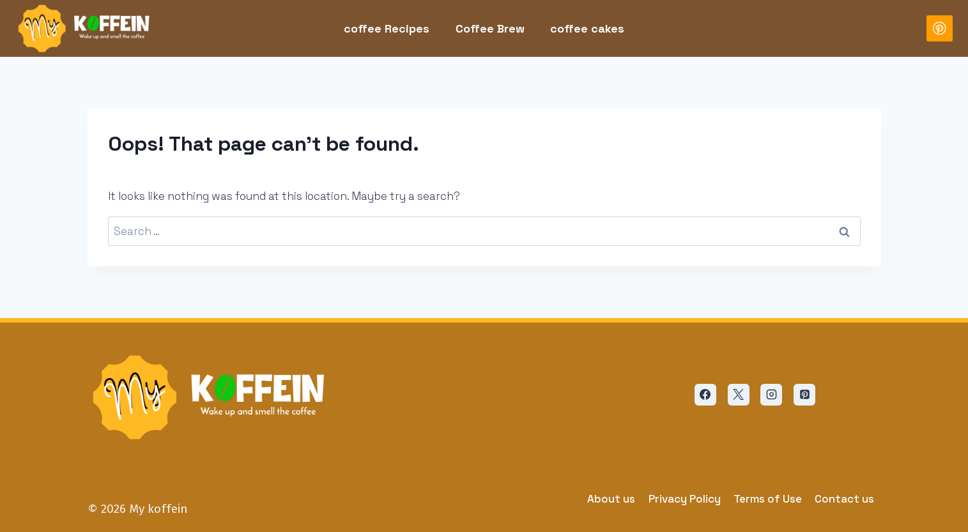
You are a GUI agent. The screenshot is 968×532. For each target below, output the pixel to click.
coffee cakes (587, 28)
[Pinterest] (939, 28)
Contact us (844, 499)
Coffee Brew (490, 28)
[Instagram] (771, 395)
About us (611, 499)
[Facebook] (705, 395)
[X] (738, 395)
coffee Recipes (386, 28)
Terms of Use (768, 499)
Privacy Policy (685, 499)
